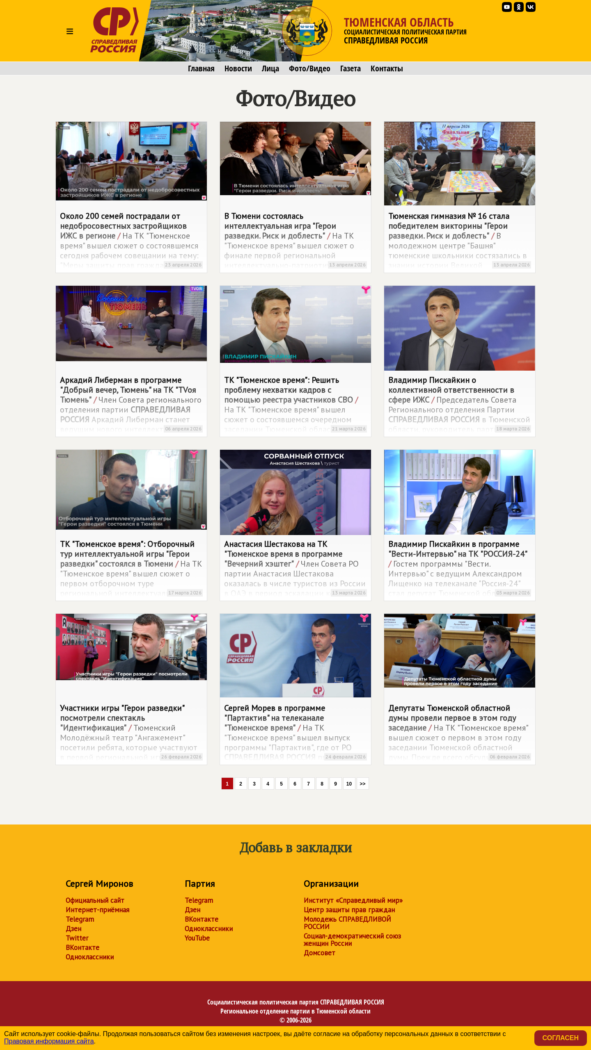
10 (349, 784)
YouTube (197, 938)
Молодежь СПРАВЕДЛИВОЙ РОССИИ (347, 923)
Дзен (73, 928)
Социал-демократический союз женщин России (352, 939)
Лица (270, 68)
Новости (238, 68)
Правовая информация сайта (49, 1041)
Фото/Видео (309, 68)
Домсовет (319, 953)
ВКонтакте (82, 947)
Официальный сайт (95, 900)
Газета (350, 68)
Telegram (80, 919)
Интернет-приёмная (97, 909)
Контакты (387, 68)
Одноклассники (90, 957)
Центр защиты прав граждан (349, 909)
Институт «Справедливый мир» (353, 900)
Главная (201, 68)
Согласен (561, 1037)
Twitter (77, 938)
